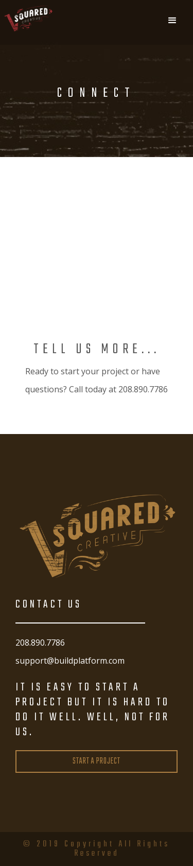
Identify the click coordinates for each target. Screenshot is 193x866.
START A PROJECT (96, 761)
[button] (172, 20)
